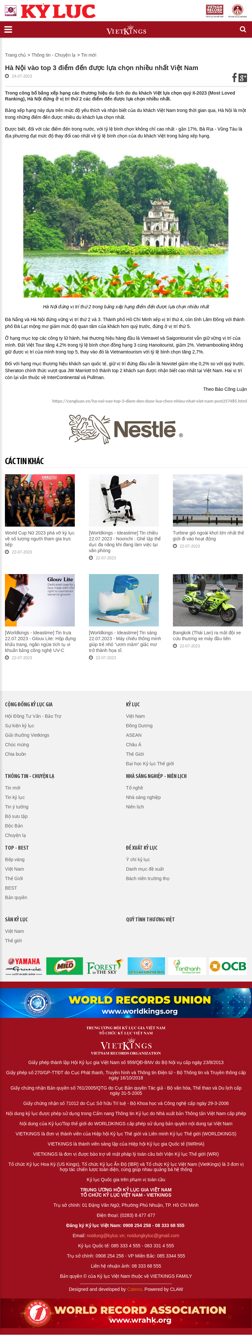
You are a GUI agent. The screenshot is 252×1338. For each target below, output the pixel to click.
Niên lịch (135, 806)
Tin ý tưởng (16, 806)
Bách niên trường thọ (147, 878)
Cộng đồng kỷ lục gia (28, 705)
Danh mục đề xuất (145, 869)
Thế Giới (135, 754)
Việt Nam (135, 716)
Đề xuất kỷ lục (142, 848)
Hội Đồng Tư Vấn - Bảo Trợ (33, 716)
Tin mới (88, 55)
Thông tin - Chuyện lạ (53, 55)
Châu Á (133, 744)
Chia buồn (15, 754)
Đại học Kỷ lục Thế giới (150, 763)
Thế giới (13, 940)
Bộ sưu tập (16, 816)
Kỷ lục (133, 705)
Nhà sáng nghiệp (143, 797)
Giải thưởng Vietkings (27, 735)
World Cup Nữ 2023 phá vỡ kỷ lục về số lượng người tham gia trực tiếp (39, 538)
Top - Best (17, 848)
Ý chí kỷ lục (138, 859)
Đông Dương (139, 725)
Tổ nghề (134, 787)
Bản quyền (16, 897)
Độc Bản (14, 825)
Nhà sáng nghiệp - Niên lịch (156, 776)
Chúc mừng (17, 744)
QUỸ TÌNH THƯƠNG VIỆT (150, 920)
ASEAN (133, 735)
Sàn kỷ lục (16, 920)
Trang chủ (15, 55)
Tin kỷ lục (15, 797)
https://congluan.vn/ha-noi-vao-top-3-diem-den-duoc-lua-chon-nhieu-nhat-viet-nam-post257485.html (149, 401)
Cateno (134, 1289)
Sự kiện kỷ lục (19, 725)
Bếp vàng (14, 859)
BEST (11, 888)
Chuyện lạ (15, 835)
